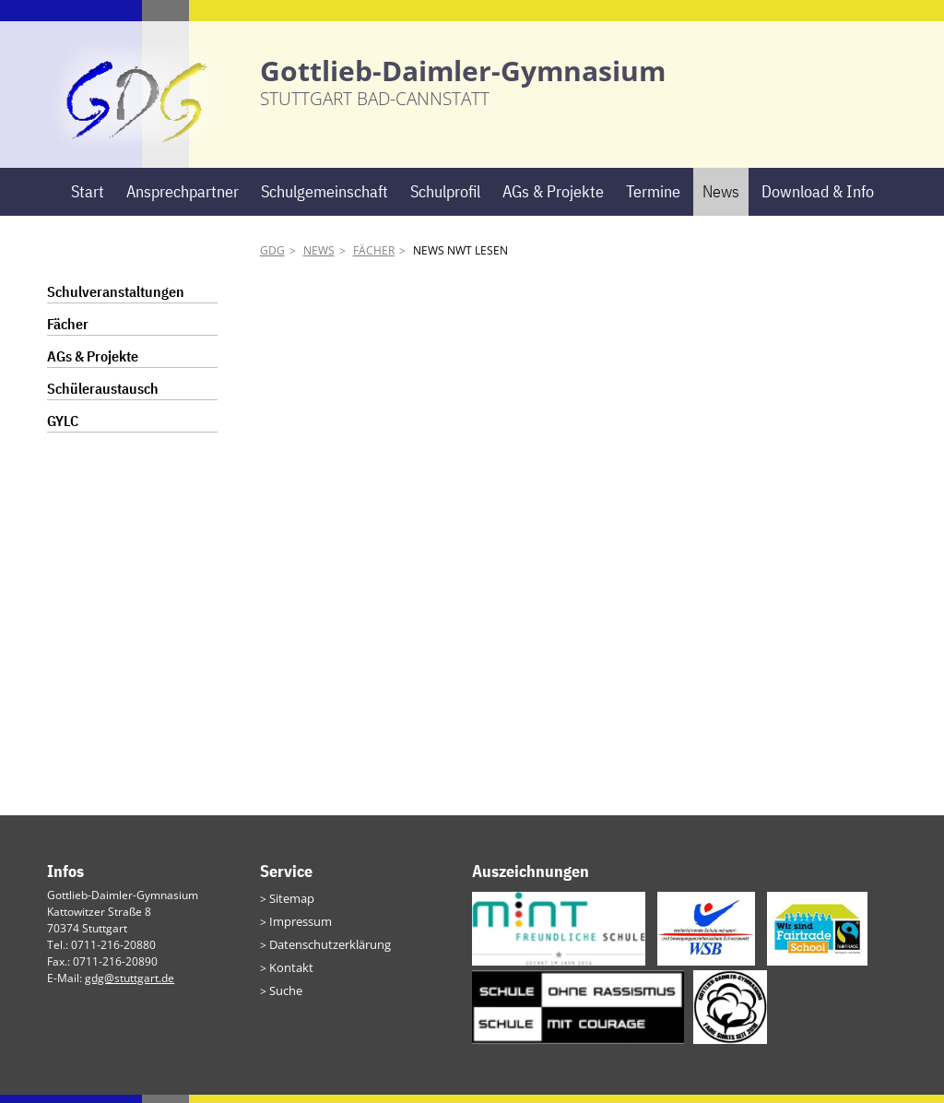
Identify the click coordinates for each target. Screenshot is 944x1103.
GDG (272, 259)
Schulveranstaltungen (115, 300)
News (720, 199)
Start (87, 199)
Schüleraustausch (103, 397)
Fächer (374, 259)
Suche (285, 994)
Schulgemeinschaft (324, 199)
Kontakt (288, 972)
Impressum (298, 928)
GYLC (62, 430)
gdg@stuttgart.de (129, 986)
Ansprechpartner (182, 199)
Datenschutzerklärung (326, 950)
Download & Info (817, 199)
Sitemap (290, 906)
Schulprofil (445, 199)
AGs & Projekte (553, 199)
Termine (653, 199)
